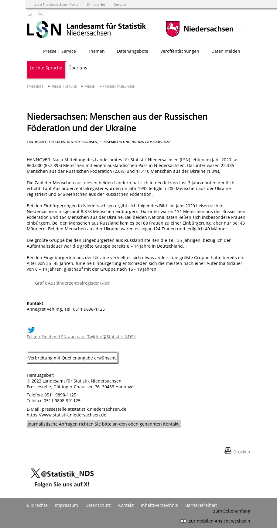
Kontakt (126, 505)
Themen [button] (96, 51)
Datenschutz (98, 505)
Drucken (241, 452)
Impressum (66, 505)
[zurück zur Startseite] (86, 30)
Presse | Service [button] (59, 51)
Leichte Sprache (46, 68)
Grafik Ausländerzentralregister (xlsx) (72, 283)
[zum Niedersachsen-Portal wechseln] (199, 36)
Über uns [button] (77, 68)
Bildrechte (37, 505)
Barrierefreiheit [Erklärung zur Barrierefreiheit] (201, 505)
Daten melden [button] (225, 51)
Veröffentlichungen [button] (179, 51)
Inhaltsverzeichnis (159, 505)
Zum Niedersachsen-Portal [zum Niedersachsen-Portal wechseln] (57, 4)
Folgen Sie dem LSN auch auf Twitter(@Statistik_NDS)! (81, 336)
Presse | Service (64, 87)
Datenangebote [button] (132, 51)
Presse (89, 87)
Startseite (35, 87)
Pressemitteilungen (119, 87)
